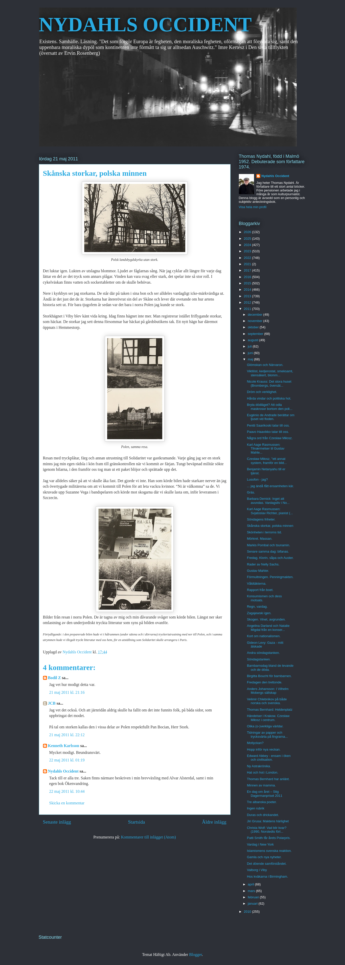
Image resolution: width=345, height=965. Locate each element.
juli (250, 346)
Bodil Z (54, 678)
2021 (248, 264)
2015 (248, 283)
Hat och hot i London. (262, 772)
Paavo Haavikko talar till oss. (268, 432)
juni (251, 353)
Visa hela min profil (253, 207)
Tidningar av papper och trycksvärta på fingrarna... (267, 734)
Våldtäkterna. (256, 583)
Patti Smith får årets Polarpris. (269, 838)
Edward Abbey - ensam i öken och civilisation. (269, 758)
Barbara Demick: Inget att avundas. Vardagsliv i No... (268, 501)
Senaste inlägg (57, 822)
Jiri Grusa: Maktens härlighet (268, 821)
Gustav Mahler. (258, 571)
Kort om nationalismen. (264, 636)
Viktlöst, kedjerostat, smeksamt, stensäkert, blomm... (270, 373)
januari (253, 903)
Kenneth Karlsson (63, 746)
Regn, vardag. (257, 606)
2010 (248, 911)
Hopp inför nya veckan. (264, 749)
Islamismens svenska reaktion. (269, 851)
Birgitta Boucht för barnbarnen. (269, 676)
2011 (248, 309)
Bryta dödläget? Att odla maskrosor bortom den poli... (269, 407)
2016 (248, 277)
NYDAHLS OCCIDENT (145, 24)
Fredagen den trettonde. (264, 682)
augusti (253, 340)
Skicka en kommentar (67, 803)
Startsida (136, 822)
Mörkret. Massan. (259, 538)
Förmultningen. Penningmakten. (270, 577)
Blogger (195, 954)
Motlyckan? (255, 743)
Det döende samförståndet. (267, 863)
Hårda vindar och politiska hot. (269, 398)
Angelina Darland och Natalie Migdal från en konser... (268, 628)
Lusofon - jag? (257, 479)
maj (251, 359)
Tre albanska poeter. (262, 802)
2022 (248, 258)
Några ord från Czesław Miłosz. (270, 438)
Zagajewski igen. (259, 613)
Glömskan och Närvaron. (265, 365)
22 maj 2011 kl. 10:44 (67, 791)
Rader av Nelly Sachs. (263, 564)
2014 (248, 289)
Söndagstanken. (259, 659)
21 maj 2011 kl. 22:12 (67, 735)
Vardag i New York (260, 844)
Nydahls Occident (63, 771)
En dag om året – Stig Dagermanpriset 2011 (264, 794)
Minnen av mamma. (261, 785)
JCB (52, 703)
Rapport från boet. (260, 590)
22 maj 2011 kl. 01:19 (67, 760)
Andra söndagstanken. (263, 653)
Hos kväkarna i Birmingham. (267, 876)
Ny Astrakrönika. (259, 766)
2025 (248, 238)
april (251, 884)
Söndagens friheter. (261, 519)
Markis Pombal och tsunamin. (268, 545)
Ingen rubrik (255, 808)
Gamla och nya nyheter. (264, 857)
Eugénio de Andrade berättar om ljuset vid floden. (270, 417)
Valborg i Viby (257, 870)
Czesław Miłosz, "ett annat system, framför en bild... (267, 461)
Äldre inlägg (214, 822)
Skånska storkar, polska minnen (270, 526)
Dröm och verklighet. (262, 392)
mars (252, 891)
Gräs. (251, 492)
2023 (248, 251)
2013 (248, 296)
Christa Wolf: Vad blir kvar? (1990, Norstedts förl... (266, 830)
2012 (248, 302)
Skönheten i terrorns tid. (264, 532)
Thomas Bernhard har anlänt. (268, 779)
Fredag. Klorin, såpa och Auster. (270, 558)
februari (254, 897)
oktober (254, 327)
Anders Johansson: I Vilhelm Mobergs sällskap (268, 691)
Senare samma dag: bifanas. (268, 551)
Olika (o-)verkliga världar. (265, 726)
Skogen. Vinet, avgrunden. (266, 619)
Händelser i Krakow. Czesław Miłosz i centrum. (268, 718)
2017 (248, 270)
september (256, 334)
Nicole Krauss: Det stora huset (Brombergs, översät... (269, 383)
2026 (248, 232)
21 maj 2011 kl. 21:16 (67, 692)
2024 (248, 245)
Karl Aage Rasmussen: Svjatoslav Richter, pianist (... (270, 511)
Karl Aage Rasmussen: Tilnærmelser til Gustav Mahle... (265, 448)
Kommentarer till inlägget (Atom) (148, 837)
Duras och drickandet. (263, 815)
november (255, 321)
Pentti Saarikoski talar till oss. (268, 425)
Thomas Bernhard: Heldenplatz (269, 709)
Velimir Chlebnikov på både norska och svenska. (267, 701)
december (255, 314)
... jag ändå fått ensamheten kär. (270, 486)
